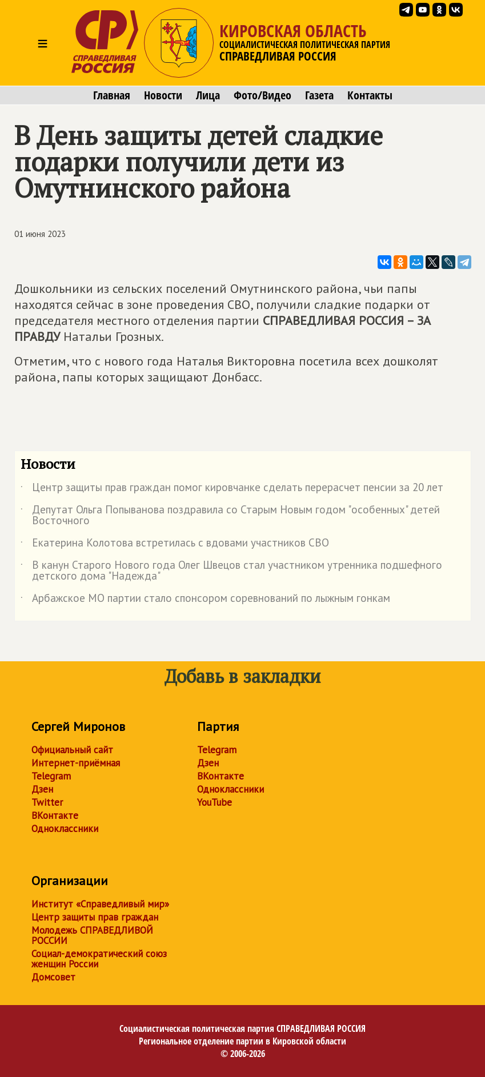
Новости (163, 95)
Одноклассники (64, 828)
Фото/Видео (262, 95)
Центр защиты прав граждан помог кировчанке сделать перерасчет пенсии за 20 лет (232, 489)
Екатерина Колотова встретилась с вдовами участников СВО (175, 544)
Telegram (51, 776)
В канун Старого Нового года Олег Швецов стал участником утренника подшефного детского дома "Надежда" (231, 571)
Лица (208, 95)
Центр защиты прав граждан (94, 917)
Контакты (369, 95)
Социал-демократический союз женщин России (99, 959)
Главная (111, 95)
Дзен (42, 789)
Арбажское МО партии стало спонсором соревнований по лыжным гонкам (205, 600)
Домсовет (53, 977)
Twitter (47, 802)
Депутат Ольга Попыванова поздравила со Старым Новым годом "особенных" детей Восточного (230, 515)
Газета (319, 95)
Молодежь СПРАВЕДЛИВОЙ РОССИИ (92, 935)
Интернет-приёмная (75, 763)
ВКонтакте (54, 815)
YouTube (214, 802)
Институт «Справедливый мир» (100, 904)
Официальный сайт (72, 750)
